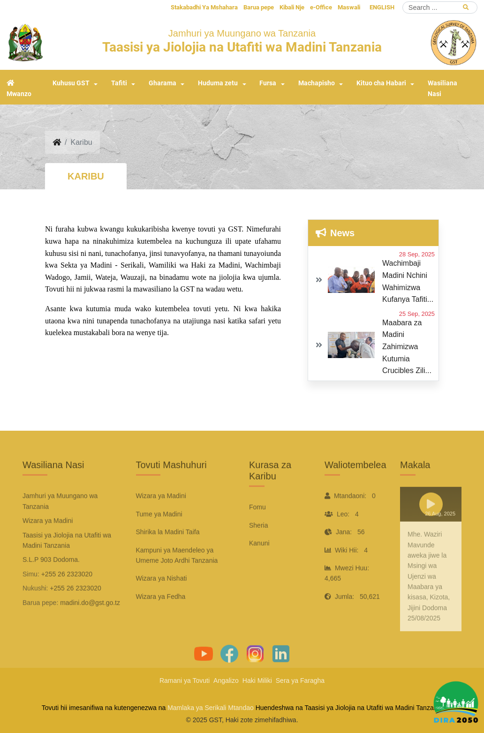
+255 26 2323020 (66, 594)
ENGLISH (382, 7)
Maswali (349, 7)
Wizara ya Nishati (161, 599)
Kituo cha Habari (381, 83)
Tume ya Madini (159, 535)
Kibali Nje (292, 7)
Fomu (257, 528)
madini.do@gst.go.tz (90, 623)
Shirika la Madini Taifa (168, 553)
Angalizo (226, 680)
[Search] (439, 7)
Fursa (267, 83)
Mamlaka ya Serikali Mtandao (210, 707)
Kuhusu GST (71, 83)
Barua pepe (258, 7)
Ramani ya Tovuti (184, 680)
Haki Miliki (257, 680)
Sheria (258, 546)
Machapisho (316, 83)
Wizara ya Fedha (161, 617)
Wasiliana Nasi (442, 88)
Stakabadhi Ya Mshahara (204, 7)
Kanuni (259, 564)
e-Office (321, 7)
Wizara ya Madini (161, 517)
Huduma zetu (218, 83)
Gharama (162, 83)
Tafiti (119, 83)
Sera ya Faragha (300, 680)
